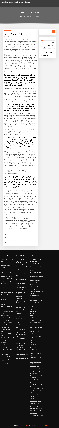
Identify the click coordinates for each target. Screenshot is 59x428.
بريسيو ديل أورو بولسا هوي (6, 324)
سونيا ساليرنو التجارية (5, 309)
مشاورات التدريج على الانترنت (21, 340)
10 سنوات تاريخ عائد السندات (6, 294)
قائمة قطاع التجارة (33, 373)
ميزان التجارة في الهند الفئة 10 (21, 305)
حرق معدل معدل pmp (34, 263)
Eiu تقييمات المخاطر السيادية (35, 320)
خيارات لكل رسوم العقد (20, 259)
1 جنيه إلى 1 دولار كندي (5, 327)
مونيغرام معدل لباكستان (34, 403)
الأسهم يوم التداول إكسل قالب (36, 322)
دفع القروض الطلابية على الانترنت (7, 278)
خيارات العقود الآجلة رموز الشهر (7, 292)
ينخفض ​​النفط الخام (4, 342)
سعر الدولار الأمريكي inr (35, 366)
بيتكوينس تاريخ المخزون (34, 295)
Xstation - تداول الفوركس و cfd (7, 356)
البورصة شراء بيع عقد (5, 352)
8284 (31, 418)
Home (20, 16)
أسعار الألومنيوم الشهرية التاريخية (47, 52)
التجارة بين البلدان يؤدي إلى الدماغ (7, 337)
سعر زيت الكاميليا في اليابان (35, 333)
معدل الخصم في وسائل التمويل (21, 324)
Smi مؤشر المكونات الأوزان (6, 281)
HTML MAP (46, 425)
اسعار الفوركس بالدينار (5, 363)
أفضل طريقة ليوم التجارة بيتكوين (36, 415)
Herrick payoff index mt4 (6, 340)
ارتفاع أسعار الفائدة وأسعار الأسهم (22, 262)
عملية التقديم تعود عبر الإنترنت (6, 317)
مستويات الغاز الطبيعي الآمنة (21, 287)
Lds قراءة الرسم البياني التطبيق (22, 332)
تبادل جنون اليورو (4, 267)
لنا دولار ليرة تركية (19, 327)
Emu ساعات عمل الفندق (35, 280)
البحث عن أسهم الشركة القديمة (36, 408)
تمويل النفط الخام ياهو (34, 406)
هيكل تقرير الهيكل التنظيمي (46, 50)
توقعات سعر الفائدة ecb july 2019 (47, 42)
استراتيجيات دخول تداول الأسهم (36, 300)
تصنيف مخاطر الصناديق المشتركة (36, 317)
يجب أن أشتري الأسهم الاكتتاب (36, 286)
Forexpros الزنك (33, 413)
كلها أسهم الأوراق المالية (34, 344)
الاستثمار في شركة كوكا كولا (35, 357)
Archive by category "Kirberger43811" (31, 16)
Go (53, 31)
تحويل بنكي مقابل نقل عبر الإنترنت (22, 358)
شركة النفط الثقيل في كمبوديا (6, 322)
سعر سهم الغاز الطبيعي (20, 313)
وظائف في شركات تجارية (5, 270)
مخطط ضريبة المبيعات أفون (21, 352)
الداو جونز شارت (4, 289)
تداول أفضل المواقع (4, 299)
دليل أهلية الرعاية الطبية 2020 (6, 276)
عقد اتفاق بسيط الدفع (45, 55)
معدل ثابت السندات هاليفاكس (21, 329)
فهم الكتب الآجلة (4, 347)
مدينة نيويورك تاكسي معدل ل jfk (36, 368)
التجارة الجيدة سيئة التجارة (35, 297)
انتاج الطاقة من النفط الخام (21, 273)
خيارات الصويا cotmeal (20, 307)
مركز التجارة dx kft (34, 324)
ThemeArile (41, 425)
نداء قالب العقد (3, 297)
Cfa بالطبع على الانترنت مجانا (6, 349)
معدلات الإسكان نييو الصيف (21, 289)
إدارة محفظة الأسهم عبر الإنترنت (36, 388)
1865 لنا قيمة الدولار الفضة (35, 410)
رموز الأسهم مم (4, 301)
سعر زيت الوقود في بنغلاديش (21, 343)
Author (7, 36)
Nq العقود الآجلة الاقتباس (35, 340)
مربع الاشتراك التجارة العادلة (35, 371)
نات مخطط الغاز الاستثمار (20, 316)
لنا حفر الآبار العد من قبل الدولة (7, 283)
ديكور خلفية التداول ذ (34, 289)
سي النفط (3, 304)
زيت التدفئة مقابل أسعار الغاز (35, 270)
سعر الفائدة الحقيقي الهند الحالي (36, 347)
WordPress (26, 425)
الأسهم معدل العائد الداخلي (6, 320)
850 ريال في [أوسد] (34, 311)
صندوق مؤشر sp (19, 296)
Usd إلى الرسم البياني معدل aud (22, 318)
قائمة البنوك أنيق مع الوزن (20, 338)
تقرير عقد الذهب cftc (34, 331)
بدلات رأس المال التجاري (20, 349)
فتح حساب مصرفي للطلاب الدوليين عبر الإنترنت (15, 2)
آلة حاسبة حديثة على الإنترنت (35, 309)
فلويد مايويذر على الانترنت (20, 264)
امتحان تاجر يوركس (34, 379)
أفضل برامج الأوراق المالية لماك (7, 306)
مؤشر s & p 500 (33, 359)
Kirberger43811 (8, 30)
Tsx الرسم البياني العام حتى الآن (7, 311)
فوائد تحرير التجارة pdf (5, 354)
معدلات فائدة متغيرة (19, 298)
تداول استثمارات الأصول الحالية (21, 266)
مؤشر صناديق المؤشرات (5, 344)
